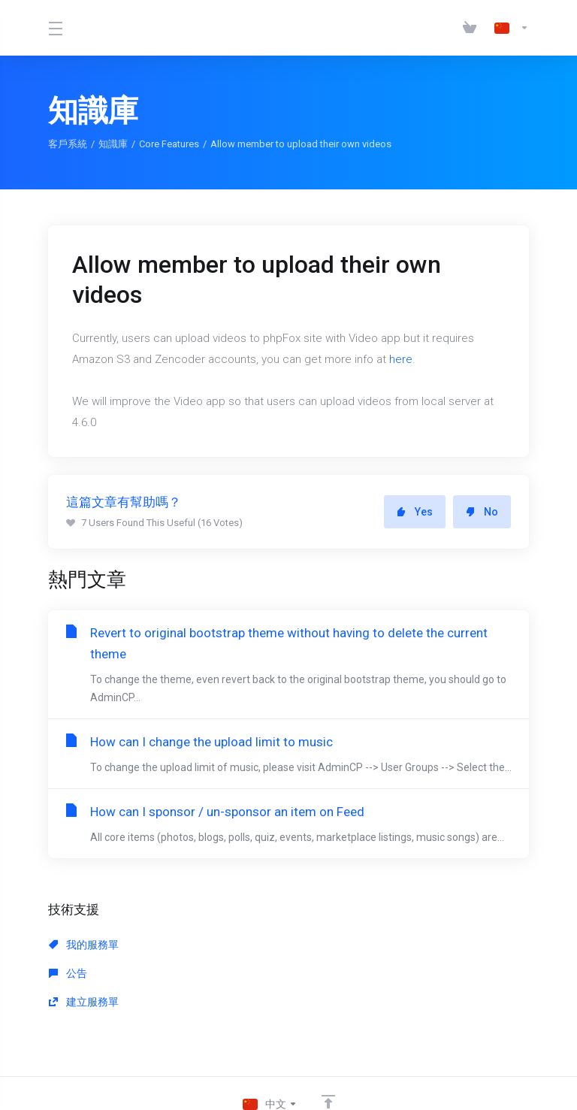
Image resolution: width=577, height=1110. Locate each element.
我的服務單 (84, 963)
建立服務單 (390, 963)
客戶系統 (67, 144)
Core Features (169, 144)
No (482, 512)
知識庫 (113, 144)
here (400, 359)
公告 (221, 963)
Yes (415, 512)
